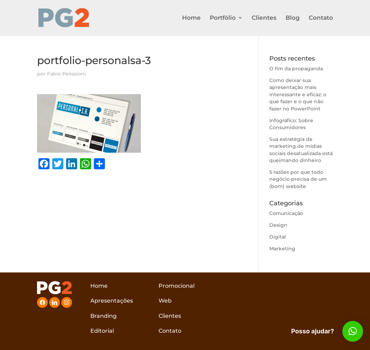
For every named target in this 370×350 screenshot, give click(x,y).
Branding (103, 316)
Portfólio (223, 18)
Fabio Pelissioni (66, 74)
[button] (352, 331)
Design (278, 225)
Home (191, 18)
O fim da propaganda (296, 68)
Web (165, 300)
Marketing (282, 248)
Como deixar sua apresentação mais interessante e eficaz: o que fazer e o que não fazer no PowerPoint (297, 94)
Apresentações (111, 300)
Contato (321, 18)
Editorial (102, 330)
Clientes (264, 18)
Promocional (177, 285)
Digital (277, 237)
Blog (293, 18)
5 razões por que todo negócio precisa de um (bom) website (298, 179)
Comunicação (286, 213)
